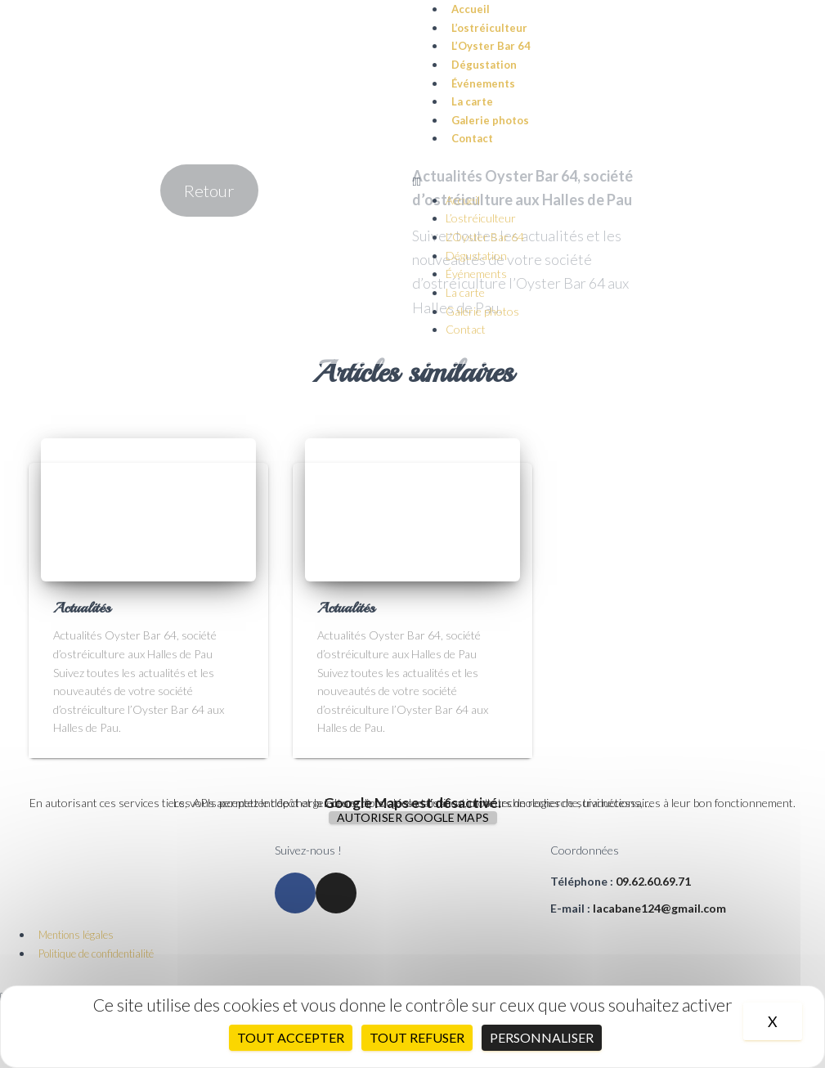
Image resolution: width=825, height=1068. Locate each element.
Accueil (463, 200)
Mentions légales (76, 934)
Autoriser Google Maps (413, 817)
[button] (619, 182)
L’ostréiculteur (489, 27)
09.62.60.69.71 (653, 881)
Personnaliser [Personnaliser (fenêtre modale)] (542, 1037)
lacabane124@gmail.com (659, 908)
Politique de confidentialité (96, 953)
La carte (472, 101)
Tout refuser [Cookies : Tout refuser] (417, 1037)
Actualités (82, 608)
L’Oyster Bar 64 (491, 45)
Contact (472, 138)
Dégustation (484, 64)
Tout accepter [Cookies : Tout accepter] (290, 1037)
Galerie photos (490, 120)
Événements (483, 83)
